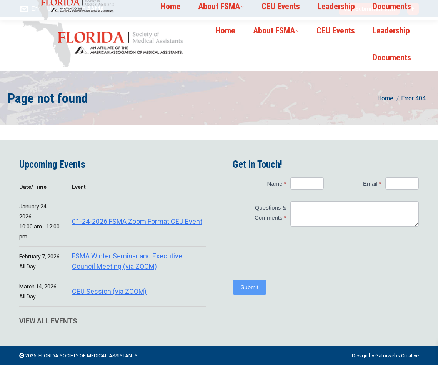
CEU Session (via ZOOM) (109, 291)
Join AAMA (83, 9)
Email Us (37, 9)
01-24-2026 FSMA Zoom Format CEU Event (137, 221)
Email (372, 183)
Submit (250, 287)
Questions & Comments (270, 212)
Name (276, 183)
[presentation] (278, 253)
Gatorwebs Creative (397, 355)
